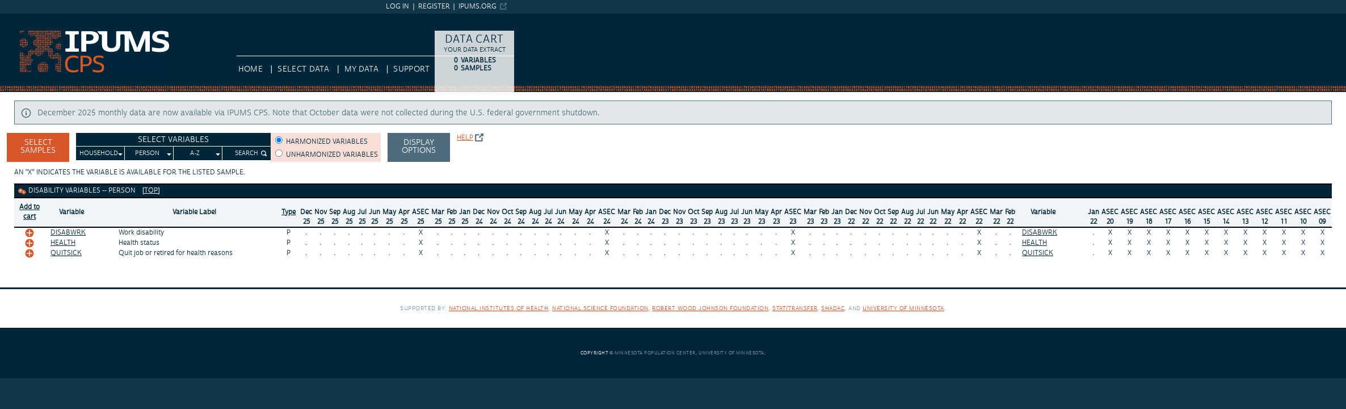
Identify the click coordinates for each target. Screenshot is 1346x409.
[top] (151, 190)
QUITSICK (66, 253)
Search (246, 153)
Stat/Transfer (794, 308)
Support (411, 69)
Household (98, 153)
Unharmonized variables (332, 155)
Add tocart (29, 212)
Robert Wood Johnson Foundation (710, 308)
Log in (397, 6)
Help (465, 137)
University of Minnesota (903, 308)
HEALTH (63, 243)
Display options (419, 146)
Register (434, 6)
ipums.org (478, 6)
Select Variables (173, 140)
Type (288, 212)
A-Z (195, 153)
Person (147, 153)
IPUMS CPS (20, 19)
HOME (250, 69)
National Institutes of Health (499, 308)
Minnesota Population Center (655, 353)
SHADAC (832, 308)
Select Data (303, 69)
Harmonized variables (327, 141)
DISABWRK (68, 232)
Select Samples (38, 146)
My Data (361, 69)
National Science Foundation (600, 308)
